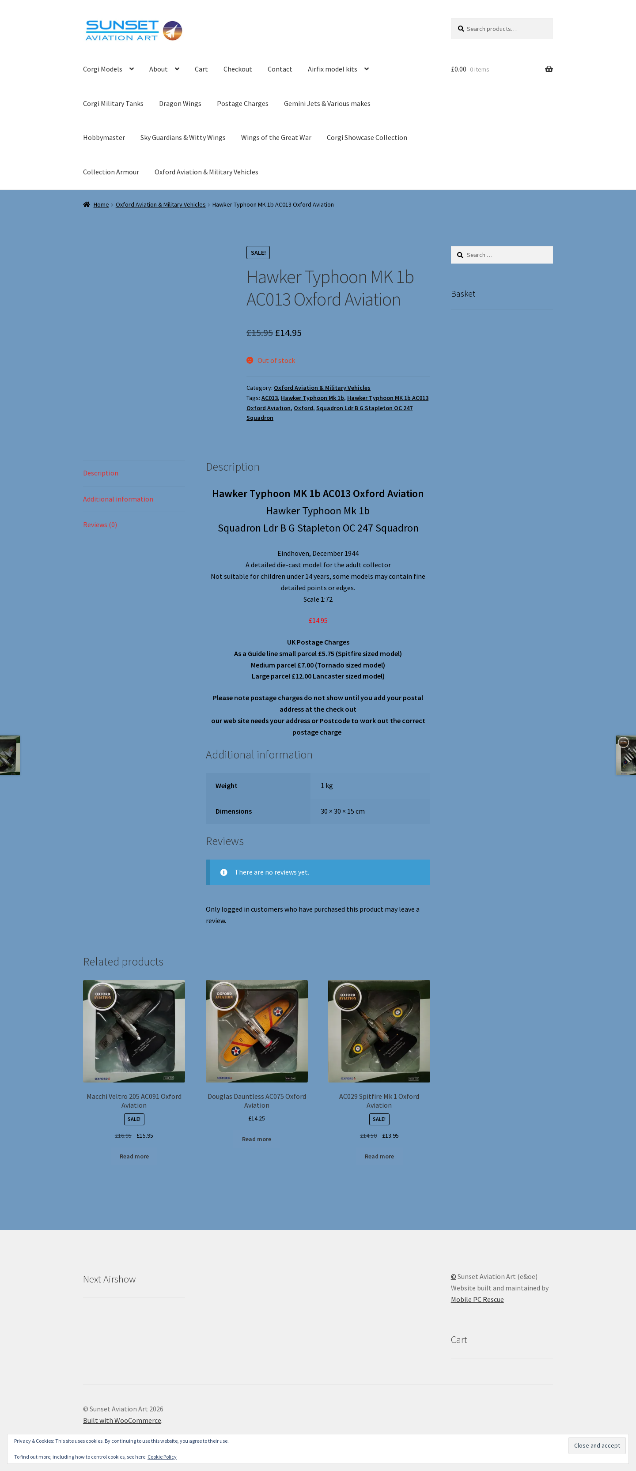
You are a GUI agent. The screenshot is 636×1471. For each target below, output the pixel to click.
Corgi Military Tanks (113, 103)
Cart (201, 68)
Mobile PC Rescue (477, 1299)
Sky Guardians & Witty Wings (183, 137)
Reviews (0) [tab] (100, 524)
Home (101, 204)
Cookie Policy (162, 1456)
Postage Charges (243, 103)
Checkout (237, 68)
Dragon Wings (180, 103)
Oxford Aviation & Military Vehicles (206, 171)
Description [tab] (100, 472)
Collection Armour (111, 171)
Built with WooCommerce (122, 1420)
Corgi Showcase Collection (367, 137)
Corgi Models (102, 68)
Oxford (303, 408)
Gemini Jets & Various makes (327, 103)
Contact (280, 68)
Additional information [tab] (118, 498)
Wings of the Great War (276, 137)
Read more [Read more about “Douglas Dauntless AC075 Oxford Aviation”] (256, 1139)
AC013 (269, 398)
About (158, 68)
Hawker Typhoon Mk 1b (312, 398)
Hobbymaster (104, 137)
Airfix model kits (332, 68)
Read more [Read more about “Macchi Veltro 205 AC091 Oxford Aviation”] (134, 1156)
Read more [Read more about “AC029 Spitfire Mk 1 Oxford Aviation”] (379, 1156)
